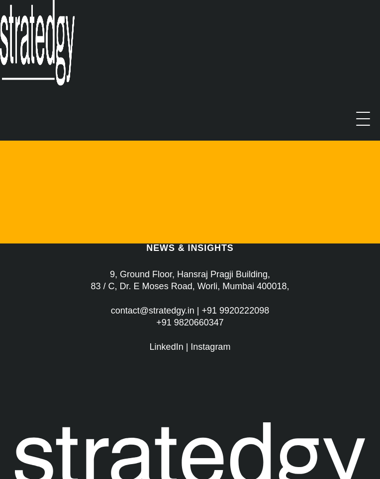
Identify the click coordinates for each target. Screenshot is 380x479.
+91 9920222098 (236, 311)
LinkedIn (167, 347)
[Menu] (363, 119)
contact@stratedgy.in (152, 311)
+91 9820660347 (190, 322)
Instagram (210, 347)
